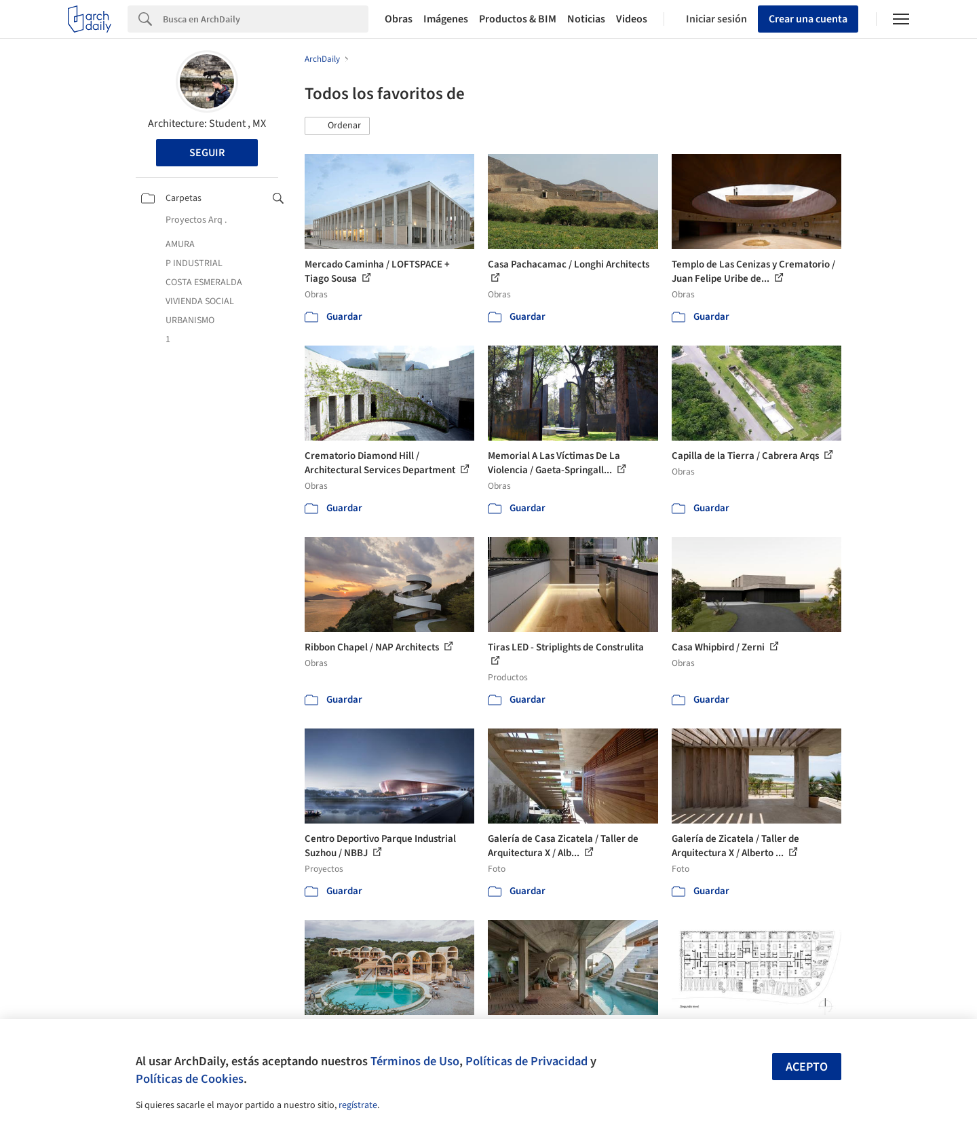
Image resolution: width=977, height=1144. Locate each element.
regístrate (358, 1105)
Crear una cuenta (808, 19)
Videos (631, 19)
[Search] (265, 19)
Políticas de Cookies (190, 1079)
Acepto (807, 1066)
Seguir (207, 152)
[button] (337, 126)
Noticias (586, 19)
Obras (399, 19)
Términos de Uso (414, 1061)
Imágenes (445, 19)
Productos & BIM (517, 19)
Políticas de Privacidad (526, 1061)
